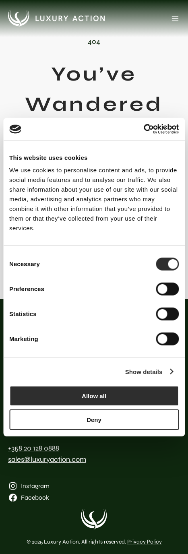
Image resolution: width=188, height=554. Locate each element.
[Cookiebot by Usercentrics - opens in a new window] (143, 129)
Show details (144, 371)
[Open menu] (175, 18)
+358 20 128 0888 (33, 448)
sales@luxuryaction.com (47, 459)
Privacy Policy (144, 541)
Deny (94, 419)
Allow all (94, 396)
